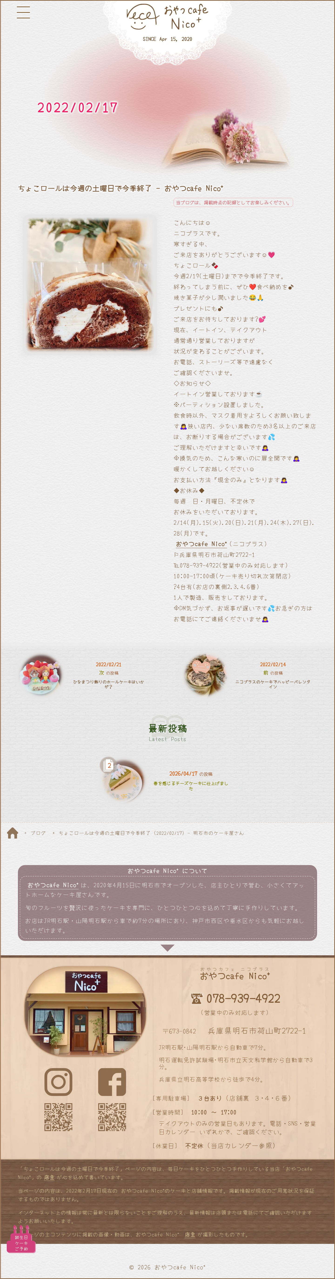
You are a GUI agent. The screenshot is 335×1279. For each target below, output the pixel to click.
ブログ (38, 832)
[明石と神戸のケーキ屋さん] (167, 33)
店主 (49, 1177)
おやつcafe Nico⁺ (201, 543)
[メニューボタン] (23, 12)
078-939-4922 (243, 997)
